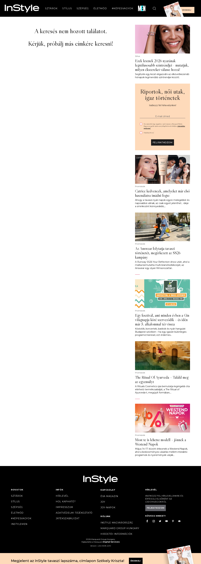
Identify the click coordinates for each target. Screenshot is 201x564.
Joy (102, 501)
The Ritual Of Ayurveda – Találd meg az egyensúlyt (161, 379)
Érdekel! (186, 10)
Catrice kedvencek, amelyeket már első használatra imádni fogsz (162, 193)
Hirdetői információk (116, 534)
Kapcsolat (107, 490)
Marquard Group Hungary (119, 528)
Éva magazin (109, 496)
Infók (59, 489)
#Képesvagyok (122, 8)
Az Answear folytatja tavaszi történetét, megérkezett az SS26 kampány (157, 253)
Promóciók (140, 186)
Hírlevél (62, 495)
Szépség (83, 8)
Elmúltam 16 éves (149, 133)
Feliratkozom (162, 142)
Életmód (100, 8)
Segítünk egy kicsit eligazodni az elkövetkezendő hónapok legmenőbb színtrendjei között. (162, 76)
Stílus (67, 8)
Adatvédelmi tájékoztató (74, 512)
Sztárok (51, 8)
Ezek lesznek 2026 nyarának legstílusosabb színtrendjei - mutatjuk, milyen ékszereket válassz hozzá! (162, 65)
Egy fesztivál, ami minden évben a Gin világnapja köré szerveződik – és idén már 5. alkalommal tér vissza (162, 319)
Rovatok (17, 489)
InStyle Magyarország (116, 522)
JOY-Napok (107, 507)
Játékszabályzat (67, 518)
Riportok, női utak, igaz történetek (162, 94)
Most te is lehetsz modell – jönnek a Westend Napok (160, 442)
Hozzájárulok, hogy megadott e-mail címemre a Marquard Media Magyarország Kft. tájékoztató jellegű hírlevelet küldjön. (164, 126)
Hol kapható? (66, 501)
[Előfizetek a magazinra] (179, 8)
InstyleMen (19, 524)
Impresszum (64, 507)
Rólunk (105, 516)
